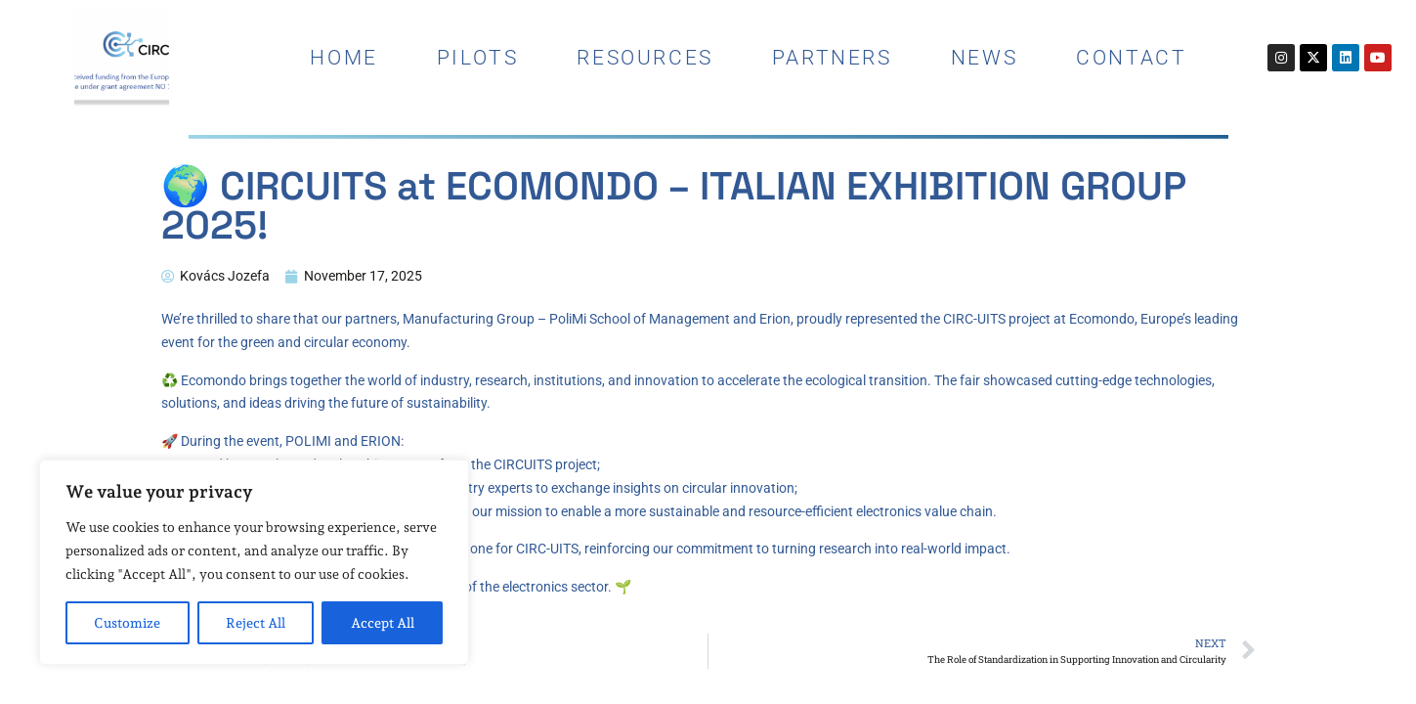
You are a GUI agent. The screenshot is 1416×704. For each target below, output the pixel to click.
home (343, 57)
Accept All (382, 623)
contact (1131, 57)
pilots (478, 57)
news (984, 57)
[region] (254, 562)
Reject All (255, 623)
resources (644, 57)
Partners (832, 57)
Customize (127, 623)
